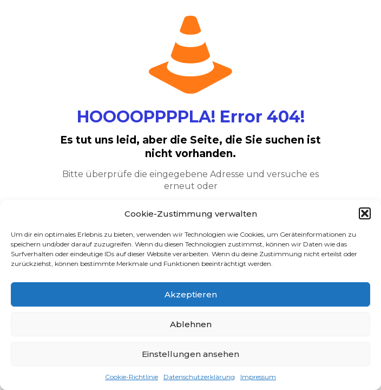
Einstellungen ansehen (190, 354)
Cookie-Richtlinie (131, 377)
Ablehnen (191, 324)
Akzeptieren (191, 294)
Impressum (258, 377)
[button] (364, 213)
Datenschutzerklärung (199, 377)
